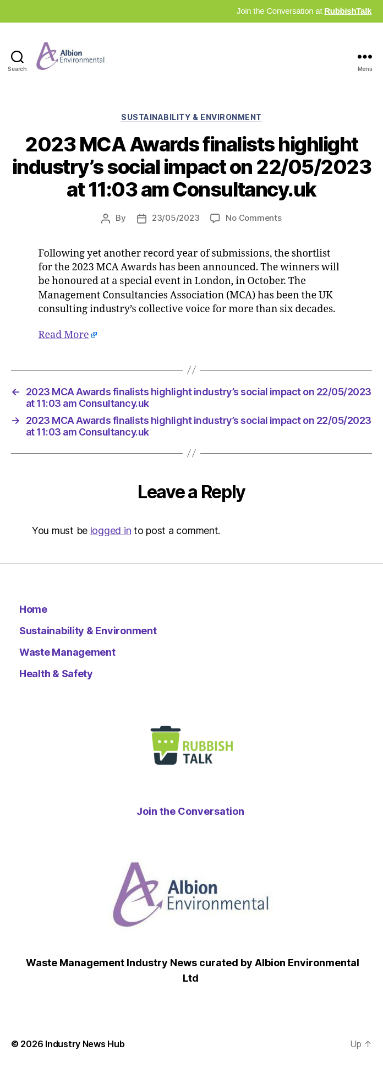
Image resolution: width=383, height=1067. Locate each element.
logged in (111, 530)
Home (33, 609)
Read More (64, 335)
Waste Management (67, 652)
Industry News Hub (84, 1043)
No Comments (253, 218)
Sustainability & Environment (191, 117)
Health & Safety (56, 673)
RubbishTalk (347, 10)
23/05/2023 (175, 218)
